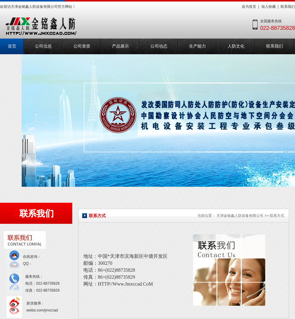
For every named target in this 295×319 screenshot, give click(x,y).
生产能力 (197, 46)
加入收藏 (268, 7)
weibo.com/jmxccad (42, 310)
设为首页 (249, 7)
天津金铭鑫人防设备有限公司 (239, 216)
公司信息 (43, 46)
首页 (12, 46)
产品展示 (120, 46)
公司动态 (159, 46)
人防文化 (236, 46)
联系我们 (288, 7)
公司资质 (81, 46)
